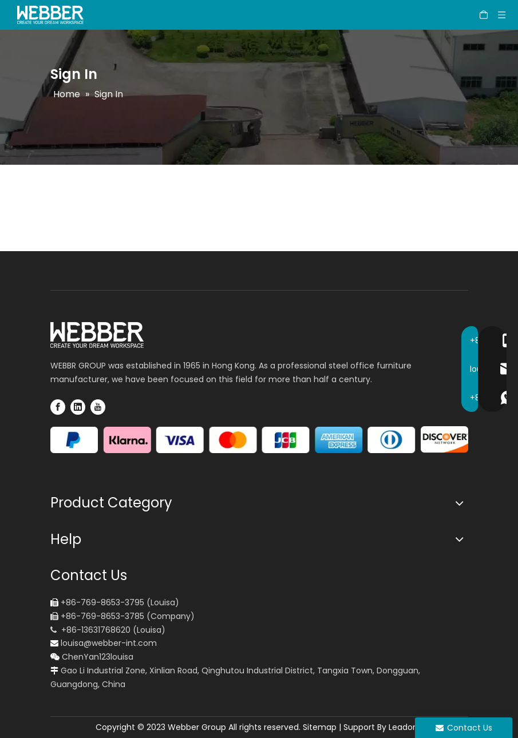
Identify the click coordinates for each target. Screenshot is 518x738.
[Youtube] (97, 407)
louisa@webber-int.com (109, 643)
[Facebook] (57, 407)
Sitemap (320, 727)
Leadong (406, 727)
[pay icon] (259, 440)
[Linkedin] (77, 407)
